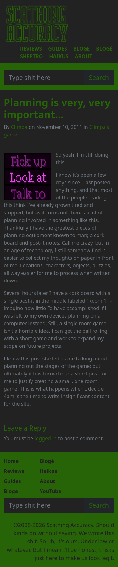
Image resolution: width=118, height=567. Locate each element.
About (83, 56)
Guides (57, 48)
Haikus (58, 56)
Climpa (19, 127)
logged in (45, 438)
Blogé (104, 48)
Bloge (81, 48)
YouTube (50, 491)
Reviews (31, 48)
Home (11, 461)
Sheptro (31, 56)
